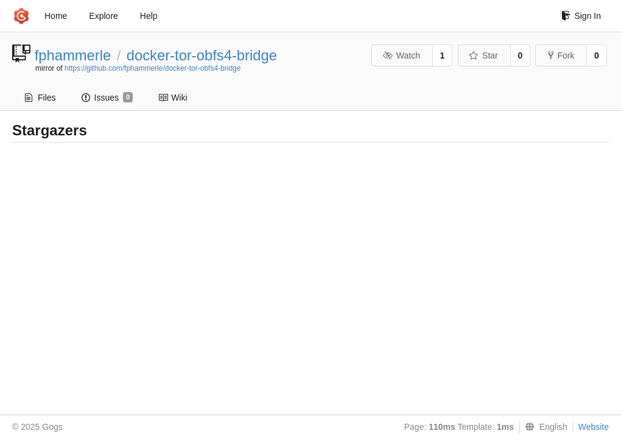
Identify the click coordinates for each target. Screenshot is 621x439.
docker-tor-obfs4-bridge (202, 55)
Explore (103, 16)
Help (149, 16)
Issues (107, 97)
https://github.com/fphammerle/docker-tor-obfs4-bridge (152, 68)
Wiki (172, 97)
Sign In (581, 16)
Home (55, 16)
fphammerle (73, 55)
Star (483, 55)
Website (593, 427)
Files (40, 97)
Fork (561, 55)
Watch (401, 55)
